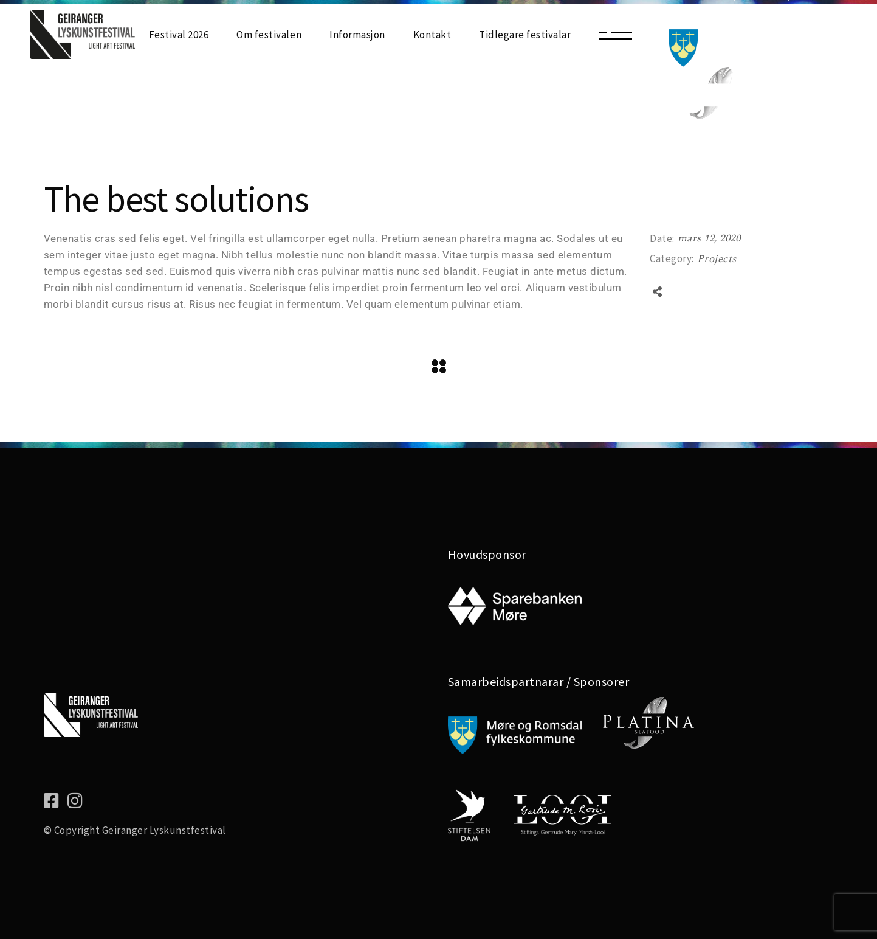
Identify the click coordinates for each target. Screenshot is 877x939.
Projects (717, 259)
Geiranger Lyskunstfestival (164, 830)
